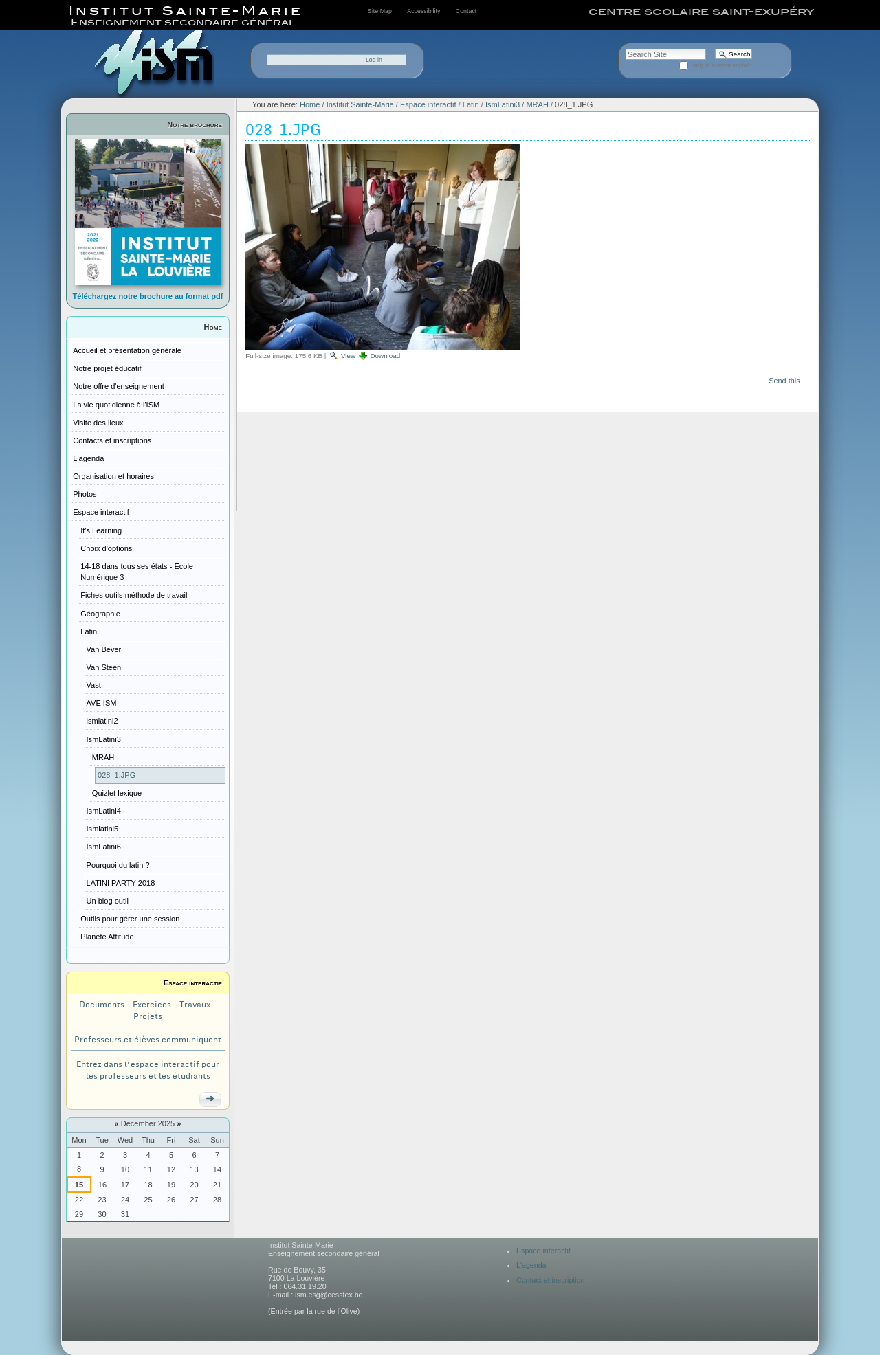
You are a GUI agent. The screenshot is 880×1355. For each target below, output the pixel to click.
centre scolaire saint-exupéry (701, 11)
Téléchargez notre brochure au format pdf (148, 296)
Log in (374, 59)
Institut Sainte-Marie (360, 104)
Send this (784, 381)
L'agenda (531, 1265)
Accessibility (423, 11)
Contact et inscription (550, 1280)
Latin (471, 104)
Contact (466, 11)
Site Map (380, 11)
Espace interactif (193, 982)
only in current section (722, 65)
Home (213, 327)
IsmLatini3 (502, 104)
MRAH (537, 104)
